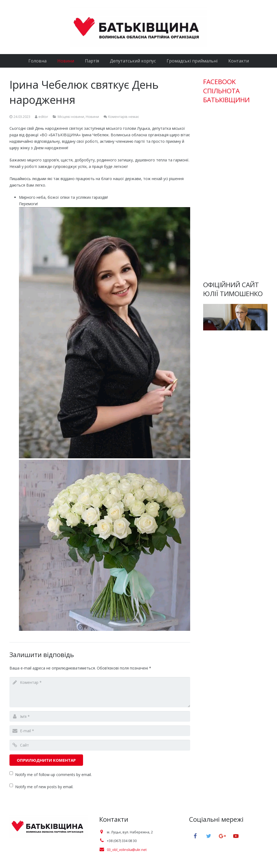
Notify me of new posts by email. (44, 786)
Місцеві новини (71, 116)
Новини (92, 116)
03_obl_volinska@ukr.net (127, 849)
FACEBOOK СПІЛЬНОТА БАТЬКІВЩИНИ (226, 90)
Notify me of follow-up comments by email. (53, 774)
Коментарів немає (123, 116)
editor (43, 116)
